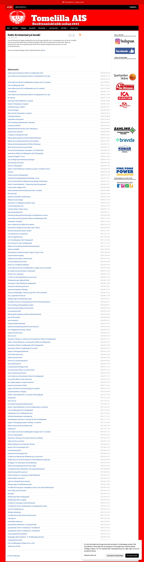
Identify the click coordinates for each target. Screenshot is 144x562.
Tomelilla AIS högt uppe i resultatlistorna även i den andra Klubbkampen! (31, 487)
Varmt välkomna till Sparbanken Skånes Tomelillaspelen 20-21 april (29, 94)
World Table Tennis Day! (15, 354)
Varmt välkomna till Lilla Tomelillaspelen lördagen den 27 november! (29, 432)
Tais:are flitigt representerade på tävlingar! (21, 159)
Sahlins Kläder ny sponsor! (16, 478)
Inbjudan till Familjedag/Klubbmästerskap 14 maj (23, 178)
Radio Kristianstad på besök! (24, 35)
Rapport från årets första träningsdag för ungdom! (24, 388)
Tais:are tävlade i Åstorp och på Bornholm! (21, 370)
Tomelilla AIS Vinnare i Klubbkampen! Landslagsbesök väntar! (27, 506)
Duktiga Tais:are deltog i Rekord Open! (20, 258)
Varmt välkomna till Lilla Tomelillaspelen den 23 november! (26, 88)
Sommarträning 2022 (14, 311)
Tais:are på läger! (13, 110)
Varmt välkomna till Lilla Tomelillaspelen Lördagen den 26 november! (29, 268)
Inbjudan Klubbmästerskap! (16, 323)
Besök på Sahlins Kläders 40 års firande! (20, 308)
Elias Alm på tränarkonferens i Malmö (20, 231)
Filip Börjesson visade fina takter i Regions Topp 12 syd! (25, 252)
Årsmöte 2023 (12, 193)
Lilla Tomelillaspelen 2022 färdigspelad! (20, 240)
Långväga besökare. (14, 116)
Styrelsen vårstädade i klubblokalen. (19, 197)
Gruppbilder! (12, 398)
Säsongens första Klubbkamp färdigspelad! (22, 283)
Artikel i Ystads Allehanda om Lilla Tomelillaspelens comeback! (28, 407)
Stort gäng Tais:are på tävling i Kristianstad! (21, 271)
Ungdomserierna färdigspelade (18, 175)
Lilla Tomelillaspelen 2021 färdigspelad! (20, 410)
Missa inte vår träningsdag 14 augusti (20, 113)
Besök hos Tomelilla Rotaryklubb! (18, 265)
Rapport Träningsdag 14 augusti (18, 104)
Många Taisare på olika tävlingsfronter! (20, 425)
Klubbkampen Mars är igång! (17, 500)
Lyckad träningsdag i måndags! (18, 289)
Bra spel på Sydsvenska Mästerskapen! (20, 404)
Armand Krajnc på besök (16, 163)
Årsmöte (10, 172)
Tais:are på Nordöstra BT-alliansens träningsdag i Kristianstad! (27, 181)
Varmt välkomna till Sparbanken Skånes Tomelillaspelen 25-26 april (29, 76)
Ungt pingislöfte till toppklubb (17, 534)
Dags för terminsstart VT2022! (17, 385)
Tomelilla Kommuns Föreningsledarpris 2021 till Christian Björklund (29, 302)
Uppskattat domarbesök (16, 119)
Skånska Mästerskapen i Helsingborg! (20, 416)
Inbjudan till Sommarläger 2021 (17, 453)
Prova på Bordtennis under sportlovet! (20, 379)
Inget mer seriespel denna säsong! (19, 481)
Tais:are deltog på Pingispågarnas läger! (20, 305)
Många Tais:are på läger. (15, 200)
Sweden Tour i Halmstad (15, 274)
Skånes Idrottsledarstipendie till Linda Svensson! (23, 326)
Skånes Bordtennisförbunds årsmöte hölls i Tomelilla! (25, 190)
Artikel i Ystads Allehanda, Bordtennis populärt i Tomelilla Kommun (29, 169)
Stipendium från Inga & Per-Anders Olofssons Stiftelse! (25, 438)
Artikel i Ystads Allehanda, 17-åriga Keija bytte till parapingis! (27, 184)
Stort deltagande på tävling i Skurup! (19, 330)
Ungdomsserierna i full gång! (17, 391)
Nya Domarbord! (13, 320)
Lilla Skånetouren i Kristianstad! (18, 234)
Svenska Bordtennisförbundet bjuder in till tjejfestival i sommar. (28, 215)
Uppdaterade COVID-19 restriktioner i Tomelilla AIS (24, 528)
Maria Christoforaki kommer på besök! (20, 147)
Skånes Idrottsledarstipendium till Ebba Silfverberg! (24, 144)
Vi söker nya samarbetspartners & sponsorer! (22, 277)
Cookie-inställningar (13, 556)
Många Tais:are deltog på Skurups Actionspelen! (23, 141)
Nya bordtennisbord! (14, 364)
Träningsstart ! (12, 91)
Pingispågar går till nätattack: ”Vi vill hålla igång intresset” (26, 537)
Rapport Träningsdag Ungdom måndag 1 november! (24, 422)
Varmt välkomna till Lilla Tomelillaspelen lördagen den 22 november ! (29, 82)
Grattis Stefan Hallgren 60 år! (17, 187)
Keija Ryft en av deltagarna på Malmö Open (21, 203)
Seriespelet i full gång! (15, 221)
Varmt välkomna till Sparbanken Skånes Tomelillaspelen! (26, 376)
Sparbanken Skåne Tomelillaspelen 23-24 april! (22, 348)
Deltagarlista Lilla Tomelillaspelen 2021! (20, 413)
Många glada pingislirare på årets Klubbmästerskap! (24, 314)
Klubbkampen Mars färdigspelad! (18, 497)
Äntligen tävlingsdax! (14, 512)
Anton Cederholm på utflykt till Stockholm (21, 224)
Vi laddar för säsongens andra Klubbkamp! (21, 503)
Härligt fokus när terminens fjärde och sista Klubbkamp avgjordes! (29, 459)
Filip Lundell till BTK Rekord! (16, 296)
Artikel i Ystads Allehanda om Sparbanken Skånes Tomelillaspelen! (29, 342)
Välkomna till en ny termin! (16, 441)
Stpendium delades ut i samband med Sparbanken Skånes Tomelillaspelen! (32, 339)
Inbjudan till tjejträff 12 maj (16, 156)
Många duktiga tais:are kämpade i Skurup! (21, 444)
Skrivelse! (11, 493)
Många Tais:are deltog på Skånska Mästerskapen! (24, 246)
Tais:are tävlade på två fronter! (17, 261)
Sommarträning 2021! (14, 450)
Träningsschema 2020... (15, 540)
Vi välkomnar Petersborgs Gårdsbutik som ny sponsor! (25, 456)
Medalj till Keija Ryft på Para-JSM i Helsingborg (23, 128)
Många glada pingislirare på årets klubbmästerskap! (24, 138)
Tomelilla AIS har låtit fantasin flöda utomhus (22, 515)
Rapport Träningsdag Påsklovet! (18, 351)
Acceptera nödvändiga (115, 555)
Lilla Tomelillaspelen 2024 (16, 85)
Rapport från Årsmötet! (15, 333)
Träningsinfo (12, 518)
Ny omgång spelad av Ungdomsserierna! (21, 382)
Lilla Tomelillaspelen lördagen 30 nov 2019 (21, 543)
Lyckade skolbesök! (14, 125)
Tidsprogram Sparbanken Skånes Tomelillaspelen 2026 (25, 73)
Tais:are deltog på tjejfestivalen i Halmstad (21, 122)
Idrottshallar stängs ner (15, 521)
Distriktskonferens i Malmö (16, 107)
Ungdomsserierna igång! (16, 255)
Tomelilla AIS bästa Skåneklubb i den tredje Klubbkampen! (26, 469)
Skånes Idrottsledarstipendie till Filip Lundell (22, 466)
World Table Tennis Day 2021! (17, 490)
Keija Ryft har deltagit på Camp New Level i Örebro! (24, 227)
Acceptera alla (132, 555)
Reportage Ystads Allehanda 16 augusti (20, 101)
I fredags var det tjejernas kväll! (17, 135)
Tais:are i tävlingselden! (15, 435)
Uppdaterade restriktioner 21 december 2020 (22, 524)
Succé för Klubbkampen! (16, 509)
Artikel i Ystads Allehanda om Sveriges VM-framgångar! (25, 395)
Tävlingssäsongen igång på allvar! (18, 280)
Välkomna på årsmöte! (15, 357)
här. (44, 50)
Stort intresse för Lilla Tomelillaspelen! (20, 243)
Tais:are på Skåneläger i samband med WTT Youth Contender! (27, 292)
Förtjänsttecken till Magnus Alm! (18, 367)
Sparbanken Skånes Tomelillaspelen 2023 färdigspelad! (25, 153)
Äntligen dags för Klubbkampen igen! (20, 299)
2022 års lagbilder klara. (15, 237)
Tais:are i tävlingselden (15, 166)
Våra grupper (21, 7)
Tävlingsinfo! (12, 429)
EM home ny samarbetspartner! (18, 360)
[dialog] (112, 550)
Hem (9, 7)
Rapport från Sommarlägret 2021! (18, 447)
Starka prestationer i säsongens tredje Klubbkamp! (24, 475)
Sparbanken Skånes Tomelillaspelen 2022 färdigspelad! (25, 345)
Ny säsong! (11, 98)
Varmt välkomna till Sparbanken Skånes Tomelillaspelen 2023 (27, 218)
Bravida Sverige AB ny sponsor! (18, 472)
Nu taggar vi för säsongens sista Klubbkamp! (22, 463)
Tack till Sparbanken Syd (15, 206)
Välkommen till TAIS (14, 546)
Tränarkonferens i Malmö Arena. (18, 209)
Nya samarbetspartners (15, 212)
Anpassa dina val (90, 555)
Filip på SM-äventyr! (14, 317)
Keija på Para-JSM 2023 (15, 132)
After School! (12, 336)
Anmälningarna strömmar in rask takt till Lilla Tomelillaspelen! (27, 419)
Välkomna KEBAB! (13, 249)
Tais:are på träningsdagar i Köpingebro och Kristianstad (25, 150)
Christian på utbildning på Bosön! (18, 286)
